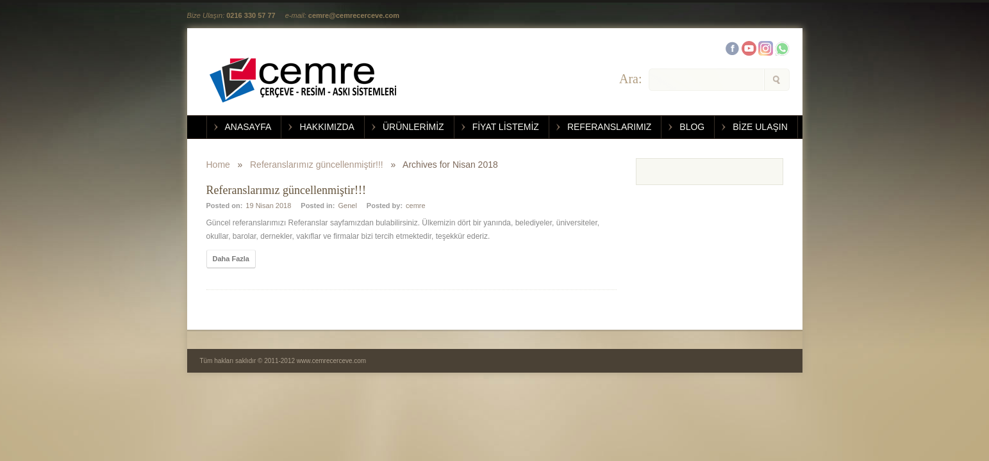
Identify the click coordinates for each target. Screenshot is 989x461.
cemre (416, 205)
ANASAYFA (248, 127)
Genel (347, 205)
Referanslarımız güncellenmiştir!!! (316, 164)
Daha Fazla (231, 259)
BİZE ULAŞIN (760, 127)
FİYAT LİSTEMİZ (505, 127)
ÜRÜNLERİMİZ (413, 127)
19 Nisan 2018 (268, 205)
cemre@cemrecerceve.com (353, 15)
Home (218, 164)
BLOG (691, 127)
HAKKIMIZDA (326, 127)
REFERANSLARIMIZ (609, 127)
